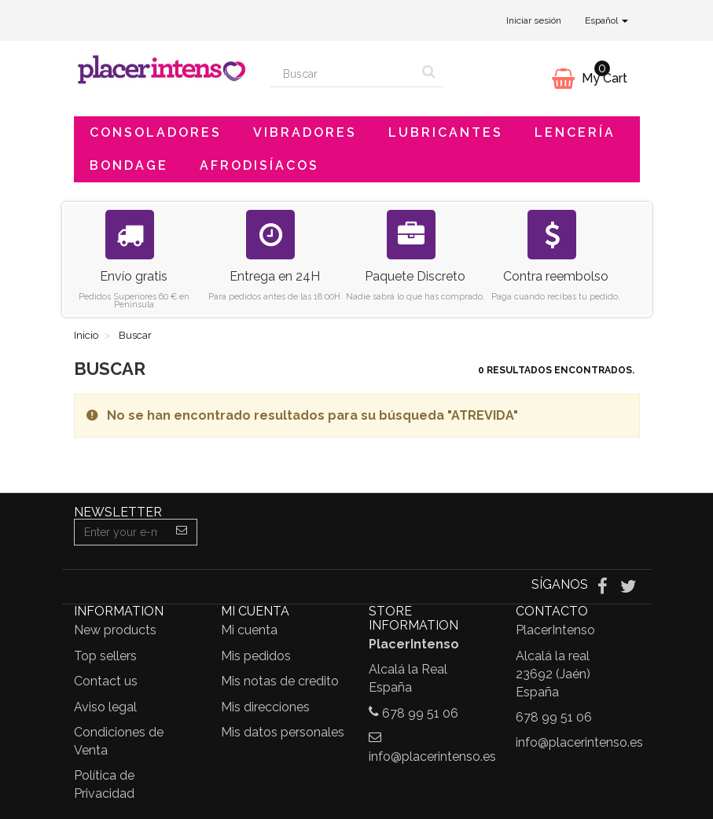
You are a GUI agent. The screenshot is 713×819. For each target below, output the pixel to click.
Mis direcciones (265, 707)
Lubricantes (445, 132)
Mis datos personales (282, 732)
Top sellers (105, 655)
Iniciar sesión (533, 20)
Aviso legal (105, 707)
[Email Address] (121, 532)
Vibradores (305, 132)
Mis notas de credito (280, 681)
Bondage (129, 165)
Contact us (106, 681)
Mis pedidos (256, 655)
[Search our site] (342, 74)
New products (115, 630)
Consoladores (156, 132)
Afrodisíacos (259, 165)
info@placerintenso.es (432, 756)
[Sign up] (182, 532)
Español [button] (606, 20)
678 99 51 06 (420, 713)
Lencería (575, 132)
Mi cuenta (249, 630)
